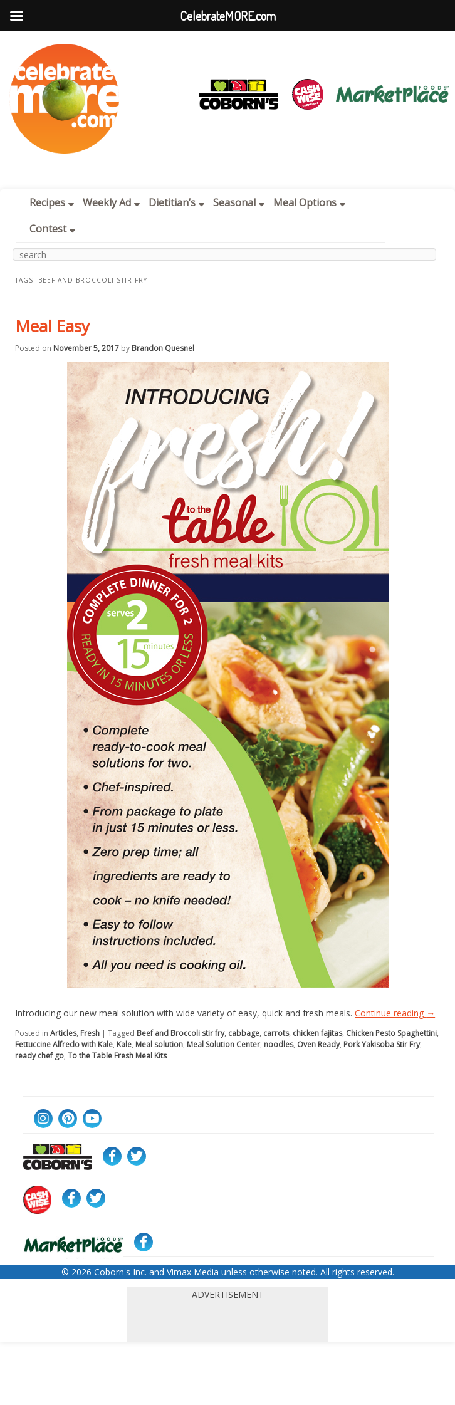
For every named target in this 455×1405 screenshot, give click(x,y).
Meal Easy (52, 326)
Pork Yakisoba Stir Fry (381, 1044)
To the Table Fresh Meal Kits (117, 1055)
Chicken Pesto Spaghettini (391, 1033)
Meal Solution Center (223, 1044)
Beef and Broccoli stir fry (180, 1033)
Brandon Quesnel (163, 348)
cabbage (243, 1033)
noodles (278, 1044)
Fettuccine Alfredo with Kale (64, 1044)
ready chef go (39, 1055)
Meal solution (159, 1044)
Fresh (90, 1033)
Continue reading (395, 1013)
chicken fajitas (317, 1033)
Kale (124, 1044)
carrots (276, 1033)
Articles (63, 1033)
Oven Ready (318, 1044)
